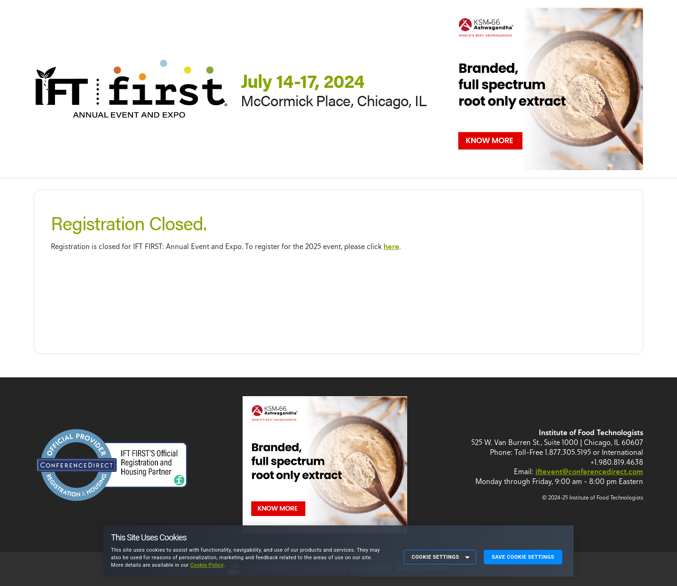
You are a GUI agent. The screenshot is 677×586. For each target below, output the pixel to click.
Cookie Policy (207, 565)
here (391, 246)
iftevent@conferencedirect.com (589, 472)
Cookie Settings (435, 557)
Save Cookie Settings (523, 557)
